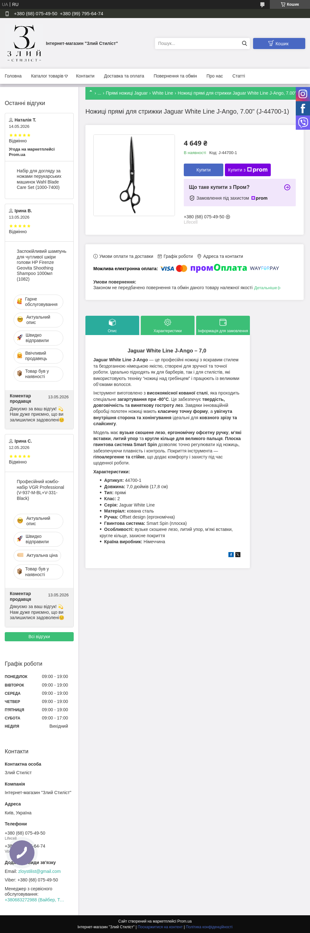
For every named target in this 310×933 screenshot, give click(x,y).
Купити (203, 169)
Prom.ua (184, 921)
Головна (13, 75)
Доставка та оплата (124, 75)
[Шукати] (244, 43)
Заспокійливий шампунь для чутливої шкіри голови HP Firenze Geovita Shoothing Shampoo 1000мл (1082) (41, 265)
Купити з (248, 170)
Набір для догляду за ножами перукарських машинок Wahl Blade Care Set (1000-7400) (39, 179)
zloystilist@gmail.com (39, 871)
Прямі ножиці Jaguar (127, 93)
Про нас (215, 75)
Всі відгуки (39, 636)
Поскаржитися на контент (160, 927)
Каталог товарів (47, 75)
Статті (238, 75)
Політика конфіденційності (209, 927)
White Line (162, 93)
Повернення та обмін (175, 75)
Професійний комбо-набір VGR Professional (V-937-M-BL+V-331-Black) (40, 490)
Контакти (85, 75)
